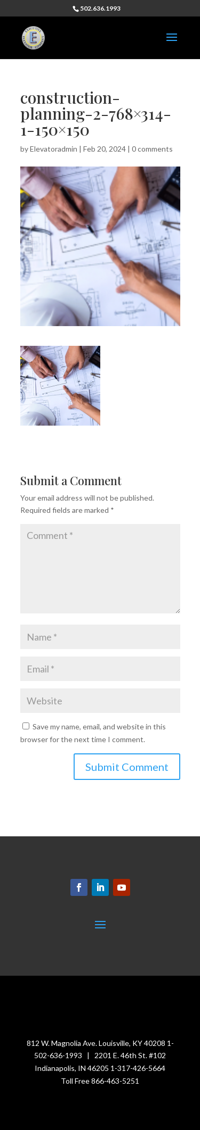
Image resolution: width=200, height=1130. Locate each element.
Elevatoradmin (53, 148)
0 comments (152, 148)
